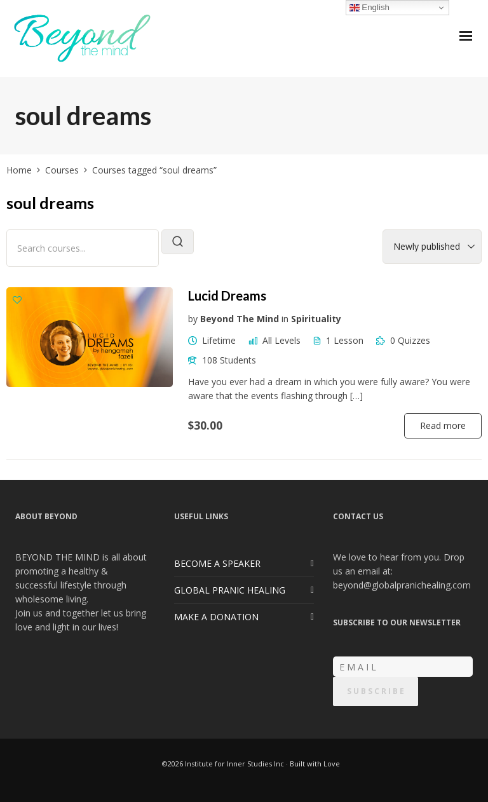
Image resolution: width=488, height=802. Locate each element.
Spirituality (316, 319)
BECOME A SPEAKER (217, 563)
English (369, 8)
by (193, 319)
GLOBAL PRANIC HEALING (229, 590)
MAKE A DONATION (216, 617)
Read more (443, 425)
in (284, 319)
